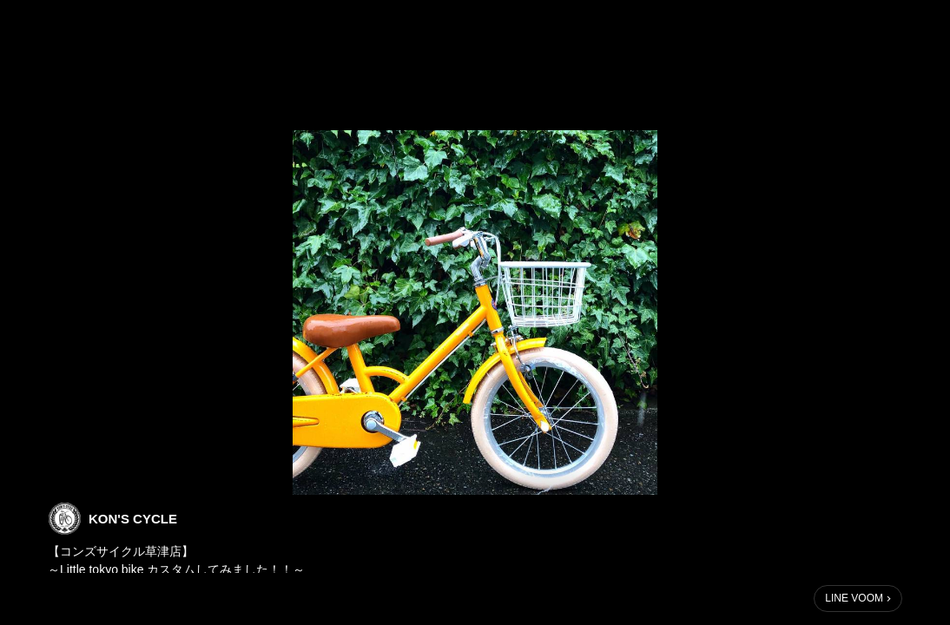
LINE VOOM (854, 598)
